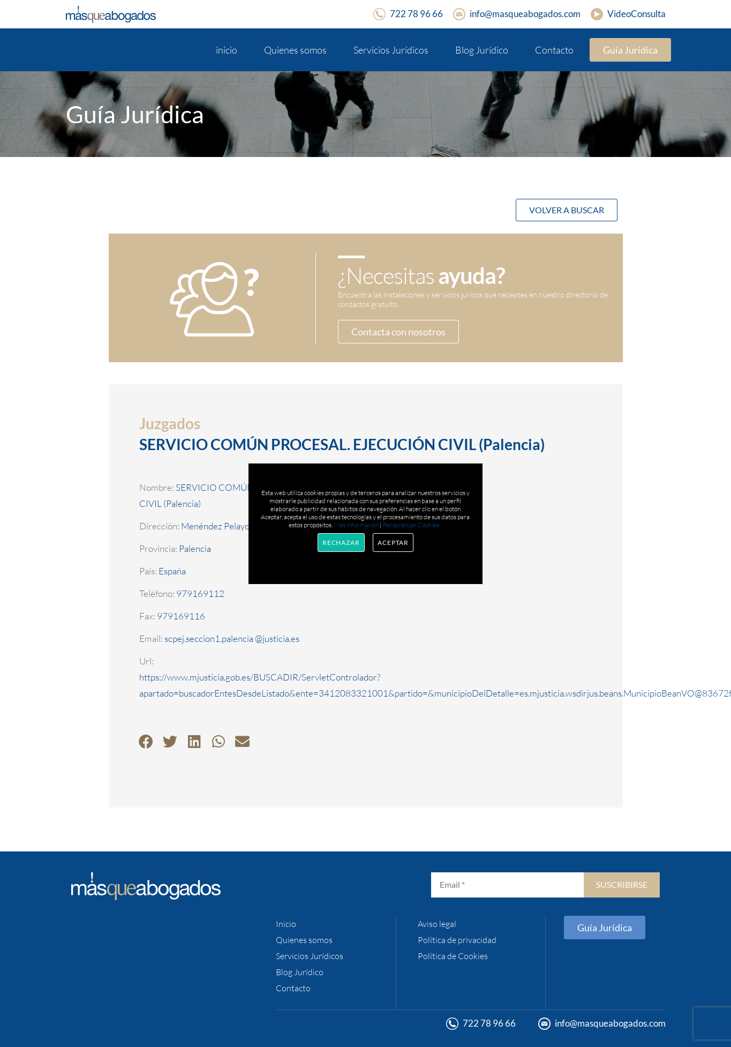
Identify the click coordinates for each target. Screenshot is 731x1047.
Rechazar (341, 543)
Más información (356, 525)
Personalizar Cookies (411, 525)
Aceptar (393, 543)
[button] (146, 741)
